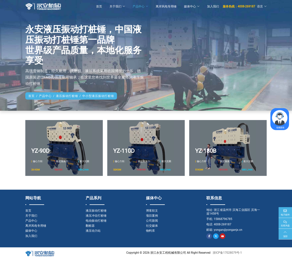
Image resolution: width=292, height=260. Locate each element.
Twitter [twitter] (216, 236)
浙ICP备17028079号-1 (227, 252)
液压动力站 (93, 230)
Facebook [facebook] (209, 236)
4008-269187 (222, 224)
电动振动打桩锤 (96, 220)
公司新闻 (152, 220)
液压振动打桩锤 (96, 210)
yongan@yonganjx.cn (228, 230)
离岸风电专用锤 (166, 6)
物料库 (150, 230)
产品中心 (139, 6)
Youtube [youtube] (222, 236)
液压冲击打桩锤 (96, 215)
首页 (99, 6)
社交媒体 (152, 225)
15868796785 (223, 219)
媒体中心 (190, 6)
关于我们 (115, 6)
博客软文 (152, 210)
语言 (260, 6)
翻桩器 (90, 225)
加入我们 (213, 6)
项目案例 (152, 215)
